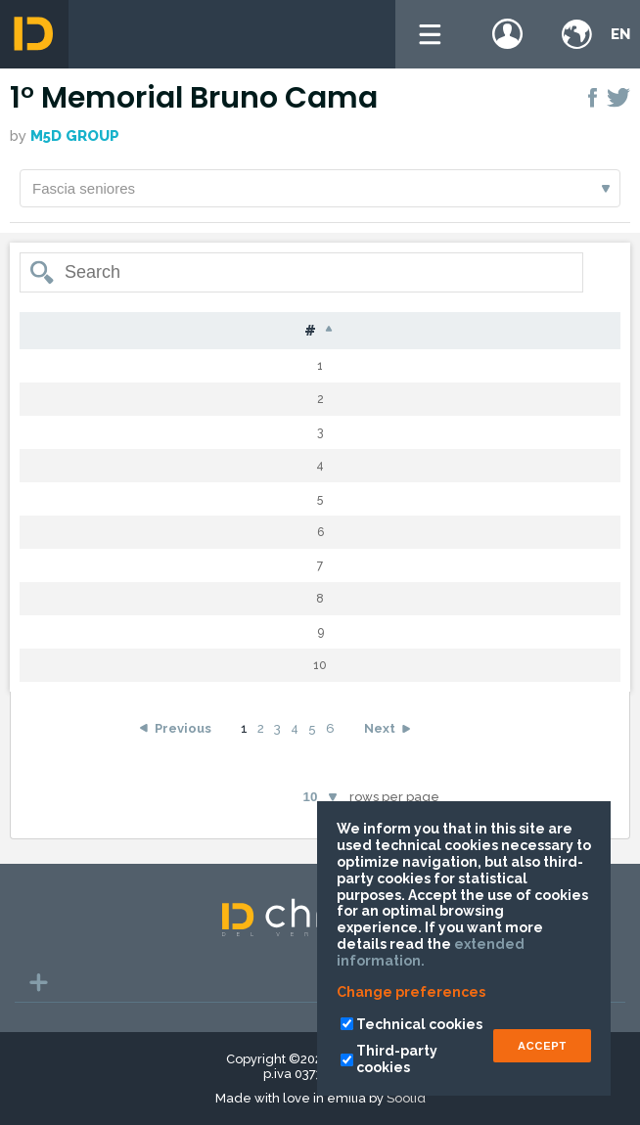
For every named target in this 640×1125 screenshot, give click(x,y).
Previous (183, 743)
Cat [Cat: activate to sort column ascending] (494, 331)
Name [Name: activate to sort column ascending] (292, 331)
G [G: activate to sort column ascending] (434, 331)
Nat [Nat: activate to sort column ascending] (374, 331)
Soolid (406, 1098)
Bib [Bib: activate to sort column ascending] (103, 331)
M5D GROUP (74, 136)
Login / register (508, 34)
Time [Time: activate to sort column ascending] (574, 331)
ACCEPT (542, 1046)
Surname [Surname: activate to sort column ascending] (190, 331)
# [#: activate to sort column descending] (45, 331)
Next (379, 743)
